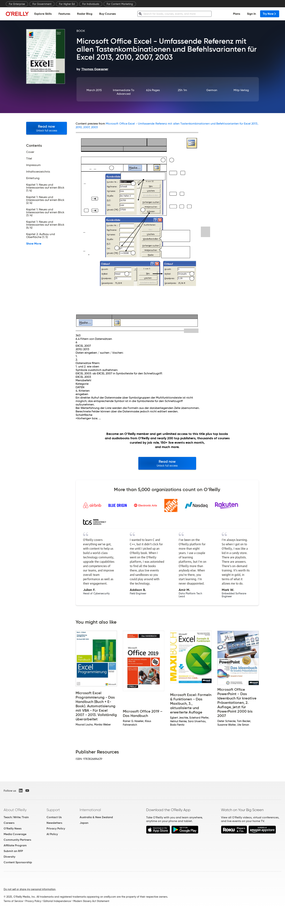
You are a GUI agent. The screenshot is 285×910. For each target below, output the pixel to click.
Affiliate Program (15, 845)
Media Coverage (15, 834)
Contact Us (54, 817)
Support (53, 810)
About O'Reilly (15, 810)
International (90, 810)
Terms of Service (13, 901)
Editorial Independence (57, 901)
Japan (84, 823)
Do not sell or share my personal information (29, 889)
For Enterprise (17, 4)
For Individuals (90, 4)
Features (64, 14)
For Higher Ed (67, 4)
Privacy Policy (56, 828)
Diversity (9, 857)
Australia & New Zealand (96, 817)
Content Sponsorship (18, 862)
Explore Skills (43, 14)
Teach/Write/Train (16, 817)
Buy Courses (107, 14)
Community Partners (17, 840)
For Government (42, 4)
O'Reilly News (12, 828)
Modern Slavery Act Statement (91, 901)
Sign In (251, 14)
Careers (9, 823)
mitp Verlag (241, 90)
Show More (33, 243)
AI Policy (52, 834)
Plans (236, 14)
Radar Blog (84, 14)
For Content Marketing (120, 4)
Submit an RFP (13, 851)
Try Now (269, 14)
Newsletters (54, 823)
